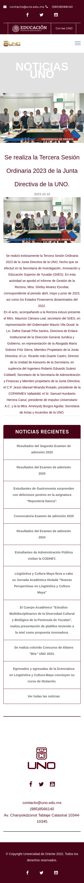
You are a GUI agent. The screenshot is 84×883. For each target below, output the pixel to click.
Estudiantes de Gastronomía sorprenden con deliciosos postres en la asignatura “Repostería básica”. (43, 495)
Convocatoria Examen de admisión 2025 (44, 516)
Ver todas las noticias (44, 696)
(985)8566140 (62, 7)
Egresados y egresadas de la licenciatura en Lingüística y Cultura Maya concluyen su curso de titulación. (42, 675)
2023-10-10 (42, 194)
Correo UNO (64, 28)
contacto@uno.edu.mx (27, 7)
